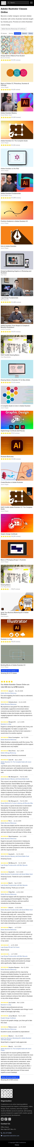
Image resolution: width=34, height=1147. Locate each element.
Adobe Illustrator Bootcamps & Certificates (14, 29)
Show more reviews (10, 1077)
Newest (24, 33)
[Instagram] (9, 1119)
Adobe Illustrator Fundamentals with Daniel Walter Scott (17, 874)
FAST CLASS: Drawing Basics (10, 355)
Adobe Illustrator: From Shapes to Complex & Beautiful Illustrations (15, 326)
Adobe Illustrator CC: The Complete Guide (14, 141)
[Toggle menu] (31, 2)
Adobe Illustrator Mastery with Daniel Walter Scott (15, 779)
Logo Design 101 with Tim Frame (10, 947)
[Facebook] (5, 1119)
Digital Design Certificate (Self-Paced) (12, 431)
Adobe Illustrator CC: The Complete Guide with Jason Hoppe (16, 762)
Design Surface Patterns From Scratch (13, 56)
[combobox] (18, 2)
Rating (30, 33)
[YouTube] (2, 1119)
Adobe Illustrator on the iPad (10, 169)
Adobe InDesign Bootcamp (8, 753)
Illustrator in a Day (6, 639)
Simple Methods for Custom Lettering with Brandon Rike (17, 803)
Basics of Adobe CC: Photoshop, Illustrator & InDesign (15, 84)
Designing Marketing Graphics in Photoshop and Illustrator (16, 272)
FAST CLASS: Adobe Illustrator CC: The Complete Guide (16, 508)
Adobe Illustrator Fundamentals (11, 193)
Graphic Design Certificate (9, 534)
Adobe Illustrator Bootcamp (8, 693)
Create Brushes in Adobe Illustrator (12, 482)
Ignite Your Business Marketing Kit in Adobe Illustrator (15, 613)
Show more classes (10, 671)
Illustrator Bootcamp (7, 457)
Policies (17, 1145)
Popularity (17, 33)
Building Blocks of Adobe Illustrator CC (13, 665)
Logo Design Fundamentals (9, 298)
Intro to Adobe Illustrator (8, 246)
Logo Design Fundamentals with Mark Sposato (14, 865)
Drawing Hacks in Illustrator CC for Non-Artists (15, 380)
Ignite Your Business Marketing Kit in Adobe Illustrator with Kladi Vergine (16, 1038)
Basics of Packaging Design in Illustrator (13, 560)
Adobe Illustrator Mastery (9, 113)
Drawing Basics (5, 585)
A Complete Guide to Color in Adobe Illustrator (15, 406)
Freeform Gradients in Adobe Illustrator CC (14, 221)
